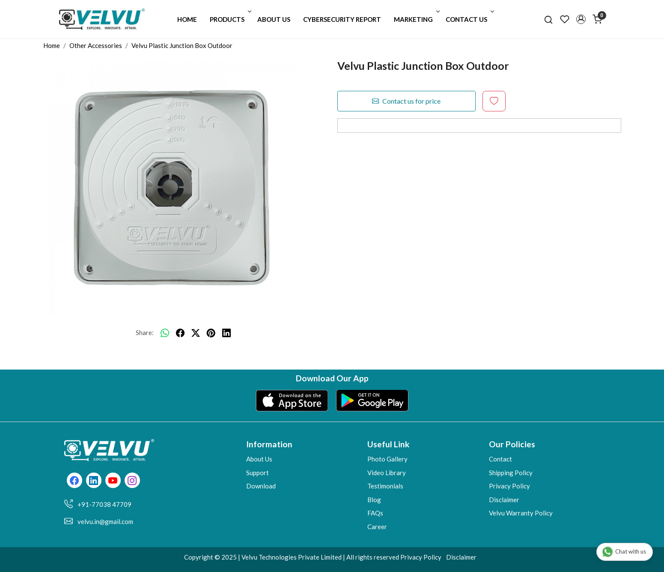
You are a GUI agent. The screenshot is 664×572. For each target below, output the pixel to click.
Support (257, 472)
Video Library (386, 472)
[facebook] (180, 333)
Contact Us (469, 19)
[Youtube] (113, 481)
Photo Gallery (387, 459)
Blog (374, 499)
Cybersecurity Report (342, 19)
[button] (581, 19)
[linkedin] (226, 333)
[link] (548, 19)
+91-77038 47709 (104, 504)
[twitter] (195, 333)
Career (377, 526)
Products (230, 19)
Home (187, 19)
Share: (145, 332)
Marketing (416, 19)
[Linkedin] (93, 481)
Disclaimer (504, 499)
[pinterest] (211, 333)
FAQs (375, 513)
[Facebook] (74, 481)
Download (261, 486)
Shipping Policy (511, 472)
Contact (500, 459)
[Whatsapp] (165, 333)
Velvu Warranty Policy (521, 513)
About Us (273, 19)
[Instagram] (132, 481)
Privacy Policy (509, 486)
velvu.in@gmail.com (105, 521)
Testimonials (385, 486)
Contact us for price (406, 101)
